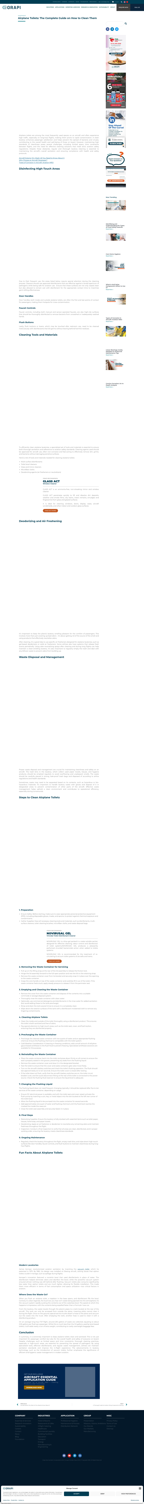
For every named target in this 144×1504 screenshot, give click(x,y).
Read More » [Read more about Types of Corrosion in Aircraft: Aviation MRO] (109, 321)
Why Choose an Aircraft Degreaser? (33, 160)
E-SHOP (116, 2)
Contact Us (21, 1500)
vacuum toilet (83, 1269)
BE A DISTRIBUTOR (104, 2)
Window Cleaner (50, 484)
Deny (102, 1494)
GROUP (112, 7)
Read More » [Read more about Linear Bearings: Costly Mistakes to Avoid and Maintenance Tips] (109, 355)
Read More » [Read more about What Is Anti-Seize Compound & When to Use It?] (109, 289)
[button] (140, 1488)
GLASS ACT (51, 481)
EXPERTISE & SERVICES (73, 7)
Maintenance (22, 15)
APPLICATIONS (59, 7)
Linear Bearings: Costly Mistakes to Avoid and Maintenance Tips (114, 351)
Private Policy (14, 1500)
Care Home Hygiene (113, 254)
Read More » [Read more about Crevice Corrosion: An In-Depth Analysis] (109, 387)
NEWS (77, 2)
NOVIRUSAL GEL (59, 933)
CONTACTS (72, 2)
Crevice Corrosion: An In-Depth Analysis (115, 384)
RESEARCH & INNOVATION (89, 7)
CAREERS (65, 2)
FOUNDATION (84, 2)
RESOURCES (93, 2)
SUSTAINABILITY (104, 7)
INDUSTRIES (50, 7)
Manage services (135, 1500)
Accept (76, 1494)
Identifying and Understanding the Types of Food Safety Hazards (115, 225)
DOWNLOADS (57, 2)
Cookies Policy (6, 1500)
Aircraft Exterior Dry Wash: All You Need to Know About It (41, 158)
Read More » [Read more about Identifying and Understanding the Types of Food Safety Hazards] (109, 229)
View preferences (128, 1494)
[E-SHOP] (113, 2)
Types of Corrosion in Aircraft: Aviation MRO (36, 163)
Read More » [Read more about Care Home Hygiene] (109, 256)
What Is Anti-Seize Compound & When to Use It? (115, 286)
